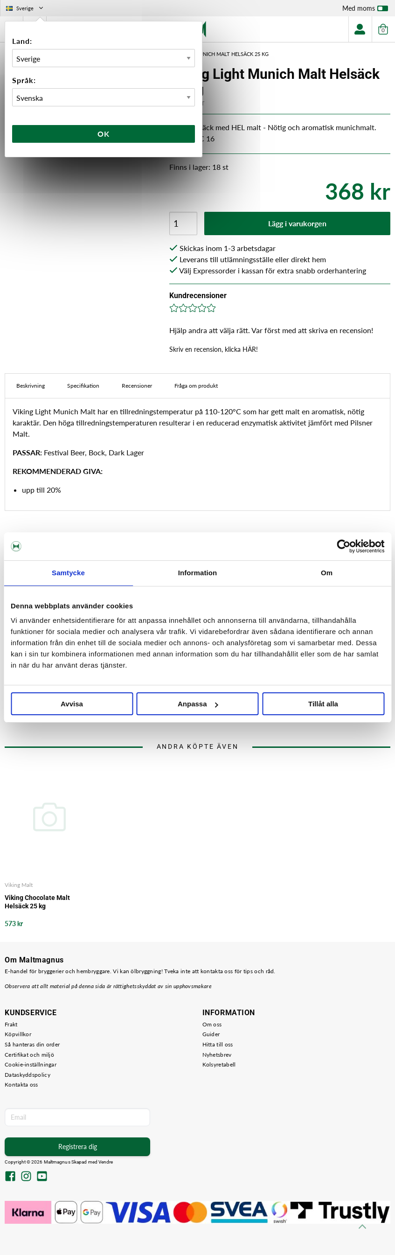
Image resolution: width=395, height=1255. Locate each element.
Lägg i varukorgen (297, 223)
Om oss (212, 1024)
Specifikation (83, 385)
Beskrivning (30, 385)
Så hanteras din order (32, 1044)
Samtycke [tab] (68, 573)
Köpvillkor (18, 1034)
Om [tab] (327, 573)
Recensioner (137, 385)
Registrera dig (77, 1146)
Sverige (25, 8)
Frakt (11, 1024)
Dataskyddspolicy (27, 1074)
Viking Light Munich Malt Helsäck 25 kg (214, 54)
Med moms (365, 10)
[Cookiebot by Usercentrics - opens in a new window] (343, 546)
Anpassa (198, 704)
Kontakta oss (21, 1084)
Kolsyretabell (219, 1064)
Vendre (105, 1161)
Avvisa (72, 704)
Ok (103, 133)
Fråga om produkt (196, 385)
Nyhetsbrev (217, 1054)
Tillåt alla (323, 704)
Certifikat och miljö (29, 1054)
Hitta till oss (217, 1044)
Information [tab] (197, 573)
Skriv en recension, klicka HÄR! (213, 349)
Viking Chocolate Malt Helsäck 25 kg (37, 902)
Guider (211, 1034)
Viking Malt (19, 884)
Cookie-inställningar (30, 1064)
